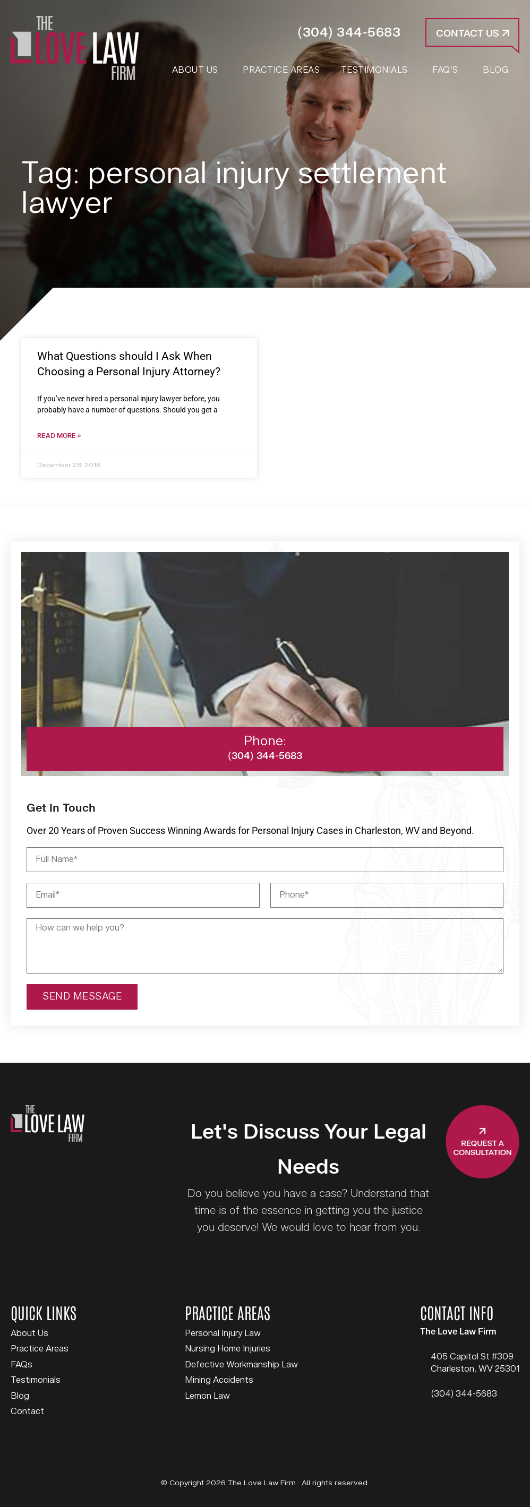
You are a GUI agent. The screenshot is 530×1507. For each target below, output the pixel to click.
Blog (20, 1396)
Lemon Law (207, 1396)
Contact (27, 1411)
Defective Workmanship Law (241, 1364)
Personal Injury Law (223, 1333)
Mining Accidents (219, 1380)
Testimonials (36, 1380)
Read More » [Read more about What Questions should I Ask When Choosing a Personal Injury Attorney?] (59, 436)
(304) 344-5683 (348, 32)
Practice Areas (40, 1348)
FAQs (21, 1364)
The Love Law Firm (75, 48)
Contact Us (472, 34)
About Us (29, 1333)
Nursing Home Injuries (227, 1348)
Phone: (265, 741)
